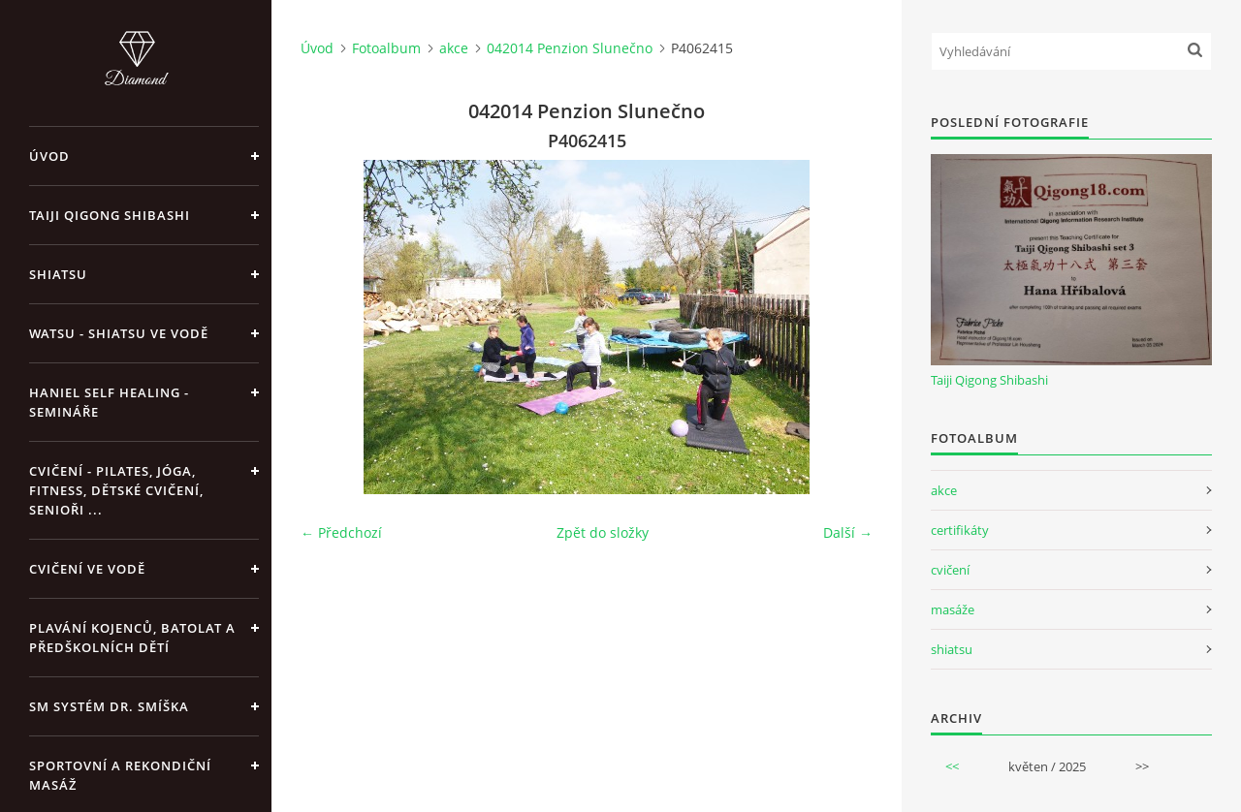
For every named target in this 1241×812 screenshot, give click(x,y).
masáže (952, 609)
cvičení (950, 569)
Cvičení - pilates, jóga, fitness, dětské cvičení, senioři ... (116, 490)
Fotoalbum (386, 48)
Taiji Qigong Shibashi (109, 215)
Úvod (49, 156)
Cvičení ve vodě (87, 569)
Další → (848, 532)
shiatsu (951, 649)
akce (453, 48)
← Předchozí (341, 532)
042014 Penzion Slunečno (569, 48)
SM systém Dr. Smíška (109, 706)
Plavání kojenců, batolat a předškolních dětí (132, 637)
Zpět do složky (603, 532)
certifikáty (960, 530)
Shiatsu (58, 274)
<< (952, 766)
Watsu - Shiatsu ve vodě (118, 333)
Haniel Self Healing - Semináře (109, 402)
